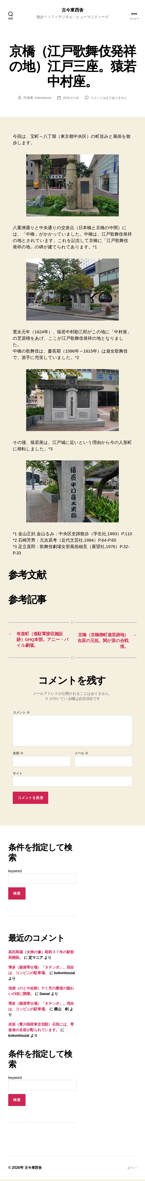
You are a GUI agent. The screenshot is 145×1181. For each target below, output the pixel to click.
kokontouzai (41, 98)
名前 (18, 755)
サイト (17, 775)
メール (81, 755)
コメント (21, 714)
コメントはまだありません (109, 98)
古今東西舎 (72, 10)
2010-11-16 (70, 98)
